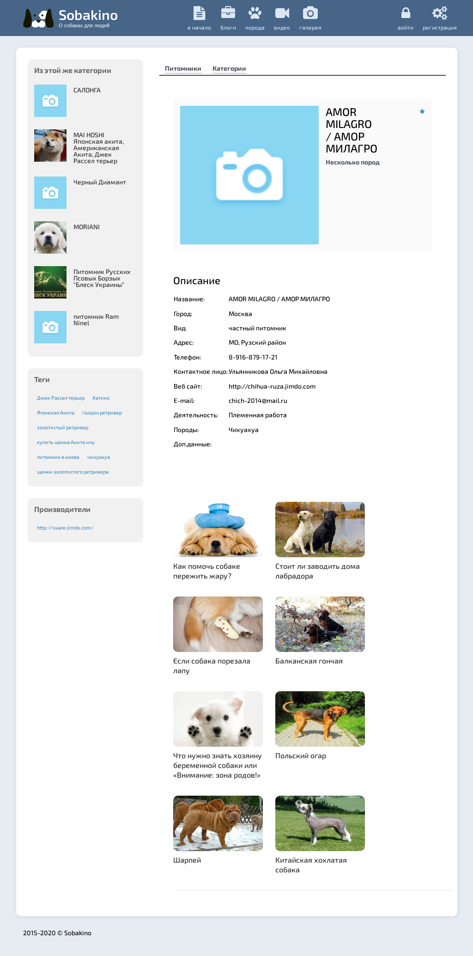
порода (255, 18)
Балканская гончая (309, 660)
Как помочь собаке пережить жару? (206, 570)
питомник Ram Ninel (96, 319)
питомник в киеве (58, 457)
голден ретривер (102, 412)
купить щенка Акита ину (66, 442)
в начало (199, 18)
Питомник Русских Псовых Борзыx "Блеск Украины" (102, 278)
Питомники (183, 68)
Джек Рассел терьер (61, 398)
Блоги (228, 18)
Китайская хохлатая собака (311, 864)
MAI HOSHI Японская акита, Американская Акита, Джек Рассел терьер (98, 147)
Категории (229, 68)
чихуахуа (98, 457)
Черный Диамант (99, 182)
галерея (310, 18)
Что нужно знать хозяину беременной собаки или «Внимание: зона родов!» (217, 765)
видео (282, 18)
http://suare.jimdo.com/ (65, 527)
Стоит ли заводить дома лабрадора (317, 570)
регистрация (440, 18)
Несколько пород (353, 162)
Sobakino (88, 17)
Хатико (100, 398)
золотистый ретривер (62, 427)
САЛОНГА (87, 90)
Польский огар (300, 755)
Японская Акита (55, 412)
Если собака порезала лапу (211, 665)
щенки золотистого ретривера (73, 472)
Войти (405, 18)
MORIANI (86, 227)
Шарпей (187, 859)
